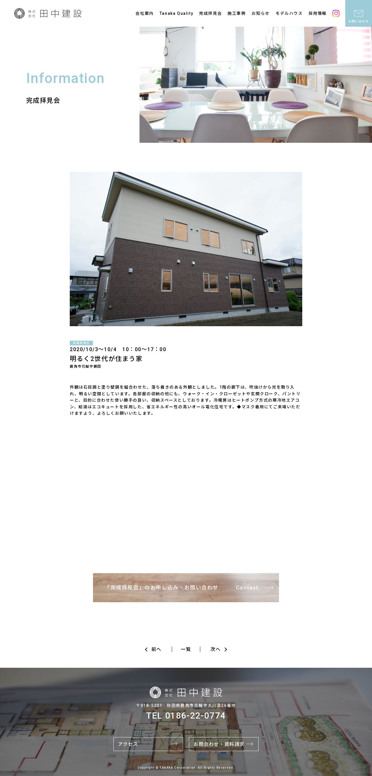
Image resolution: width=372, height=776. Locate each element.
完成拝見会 (210, 13)
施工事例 (237, 13)
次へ (215, 649)
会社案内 (144, 13)
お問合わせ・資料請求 (219, 744)
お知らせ (261, 13)
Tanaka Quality (176, 13)
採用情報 (318, 13)
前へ (156, 649)
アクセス (128, 744)
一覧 (186, 649)
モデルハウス (289, 13)
